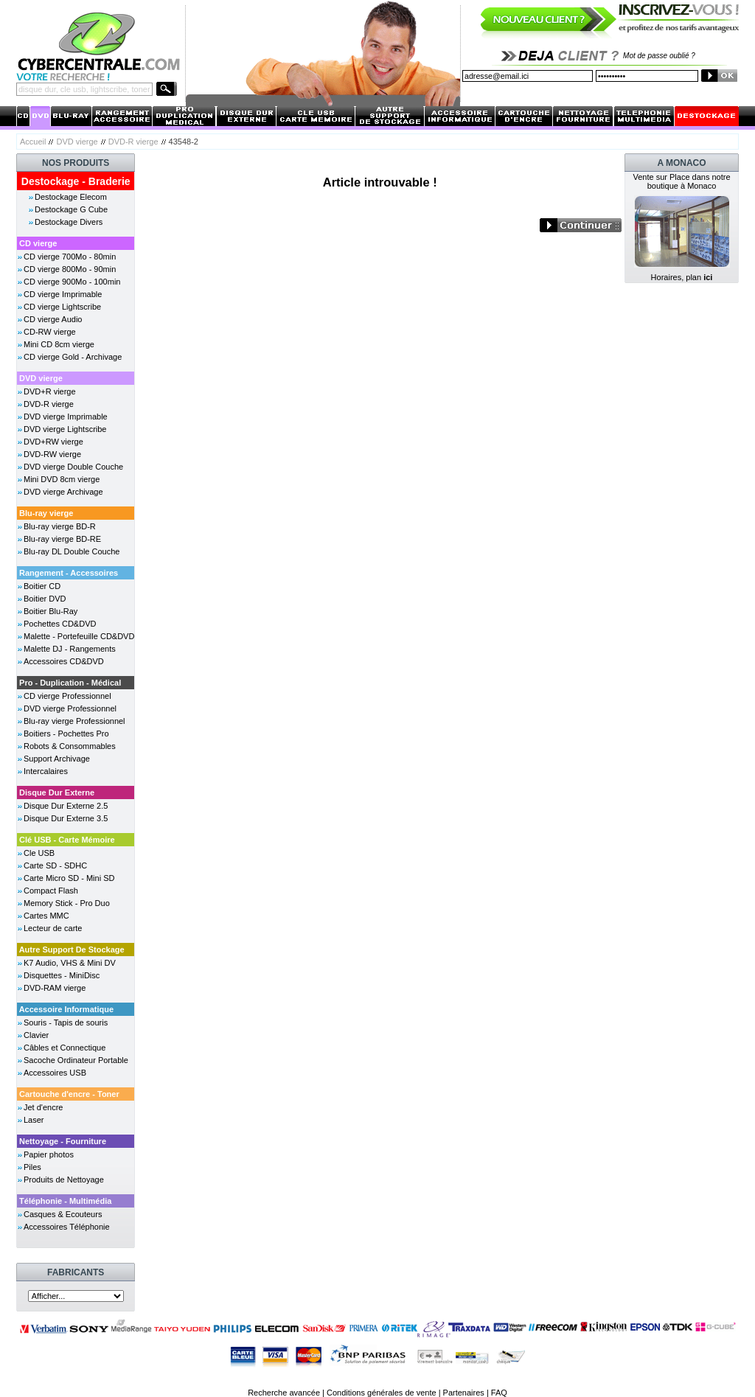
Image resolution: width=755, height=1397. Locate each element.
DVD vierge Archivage (63, 491)
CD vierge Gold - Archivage (73, 356)
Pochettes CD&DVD (60, 623)
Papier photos (49, 1154)
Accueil (33, 141)
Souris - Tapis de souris (66, 1022)
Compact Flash (51, 890)
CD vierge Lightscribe (62, 306)
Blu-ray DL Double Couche (71, 551)
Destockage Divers (68, 221)
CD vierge (38, 243)
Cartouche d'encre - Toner (69, 1094)
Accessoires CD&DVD (64, 661)
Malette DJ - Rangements (70, 648)
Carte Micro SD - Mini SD (69, 878)
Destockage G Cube (71, 209)
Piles (32, 1167)
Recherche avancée (284, 1392)
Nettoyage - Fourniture (62, 1141)
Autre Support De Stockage (72, 949)
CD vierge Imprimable (63, 294)
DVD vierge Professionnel (70, 708)
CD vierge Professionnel (67, 695)
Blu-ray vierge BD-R (60, 526)
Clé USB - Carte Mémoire (67, 839)
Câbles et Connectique (64, 1047)
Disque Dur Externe (56, 792)
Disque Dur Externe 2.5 (66, 805)
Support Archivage (57, 758)
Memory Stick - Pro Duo (67, 903)
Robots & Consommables (70, 746)
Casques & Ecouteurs (63, 1214)
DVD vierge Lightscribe (65, 429)
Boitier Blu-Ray (50, 611)
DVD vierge (76, 141)
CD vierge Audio (53, 319)
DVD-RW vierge (52, 454)
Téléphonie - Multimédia (65, 1200)
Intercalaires (46, 771)
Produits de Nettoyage (64, 1179)
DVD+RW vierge (53, 441)
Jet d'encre (43, 1107)
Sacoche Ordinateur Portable (76, 1060)
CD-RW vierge (50, 331)
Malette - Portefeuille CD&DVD (79, 636)
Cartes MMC (46, 915)
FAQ (499, 1392)
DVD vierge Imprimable (66, 416)
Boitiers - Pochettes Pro (66, 733)
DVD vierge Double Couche (73, 466)
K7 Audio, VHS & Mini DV (70, 962)
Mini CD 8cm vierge (59, 344)
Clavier (36, 1035)
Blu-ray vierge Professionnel (74, 721)
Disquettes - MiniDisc (62, 975)
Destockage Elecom (71, 196)
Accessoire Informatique (66, 1009)
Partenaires (463, 1392)
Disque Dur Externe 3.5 (66, 818)
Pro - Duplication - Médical (70, 682)
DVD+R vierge (50, 391)
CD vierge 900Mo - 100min (72, 281)
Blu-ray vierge (46, 513)
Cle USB (39, 853)
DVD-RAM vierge (55, 987)
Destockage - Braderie (76, 181)
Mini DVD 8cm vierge (62, 479)
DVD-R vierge (133, 141)
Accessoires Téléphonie (67, 1226)
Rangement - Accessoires (68, 572)
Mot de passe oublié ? (659, 56)
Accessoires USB (55, 1072)
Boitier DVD (45, 598)
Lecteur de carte (53, 928)
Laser (34, 1119)
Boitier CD (42, 586)
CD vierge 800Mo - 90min (70, 269)
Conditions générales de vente (381, 1392)
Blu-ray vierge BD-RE (62, 538)
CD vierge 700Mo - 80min (70, 256)
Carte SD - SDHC (55, 865)
